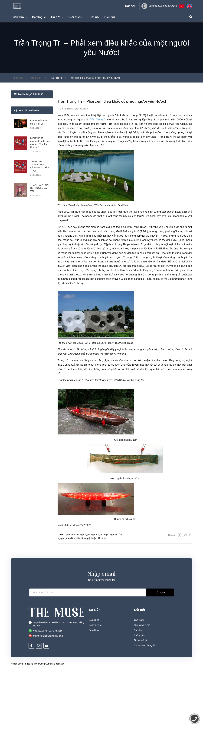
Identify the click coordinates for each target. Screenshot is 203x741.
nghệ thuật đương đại (75, 605)
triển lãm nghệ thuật (86, 609)
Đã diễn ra (94, 690)
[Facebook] (31, 716)
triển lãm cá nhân (67, 302)
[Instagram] (39, 716)
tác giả (86, 349)
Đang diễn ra (95, 696)
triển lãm (70, 609)
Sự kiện (94, 680)
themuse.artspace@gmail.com (48, 706)
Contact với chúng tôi (144, 716)
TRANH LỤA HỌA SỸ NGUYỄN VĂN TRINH (39, 188)
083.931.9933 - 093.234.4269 (47, 701)
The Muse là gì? (142, 696)
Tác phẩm (86, 286)
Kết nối (139, 680)
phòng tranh (93, 605)
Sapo (62, 734)
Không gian (139, 706)
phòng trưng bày (109, 605)
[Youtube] (46, 716)
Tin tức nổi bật (29, 110)
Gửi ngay (160, 663)
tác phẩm (151, 203)
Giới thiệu (139, 690)
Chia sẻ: (172, 605)
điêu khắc (120, 186)
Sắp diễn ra (94, 701)
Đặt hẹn (130, 6)
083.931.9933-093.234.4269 (163, 6)
